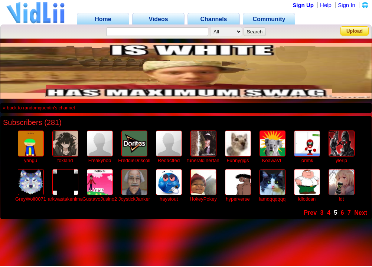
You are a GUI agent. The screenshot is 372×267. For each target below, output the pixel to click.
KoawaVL (272, 160)
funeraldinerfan (203, 160)
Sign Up (303, 5)
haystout (169, 199)
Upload (354, 31)
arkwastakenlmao (66, 199)
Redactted (169, 160)
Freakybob (99, 160)
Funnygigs (238, 160)
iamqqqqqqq (272, 199)
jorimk (306, 160)
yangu (30, 160)
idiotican (307, 199)
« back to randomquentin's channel (39, 108)
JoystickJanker (134, 199)
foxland (65, 160)
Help (326, 5)
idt (341, 199)
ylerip (341, 160)
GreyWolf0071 (30, 199)
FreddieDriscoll (134, 160)
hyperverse (237, 199)
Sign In (346, 5)
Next (360, 213)
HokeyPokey (203, 199)
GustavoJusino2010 (103, 199)
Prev (310, 213)
